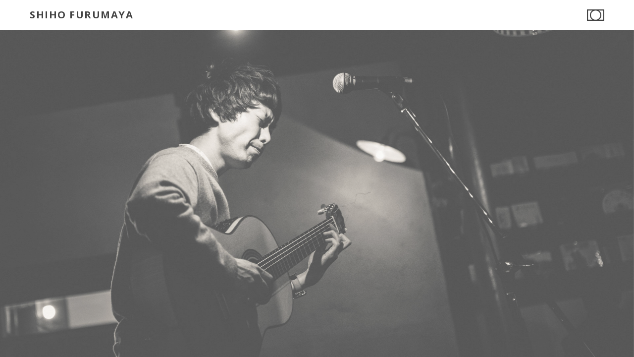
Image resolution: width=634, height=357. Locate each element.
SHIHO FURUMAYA (81, 14)
